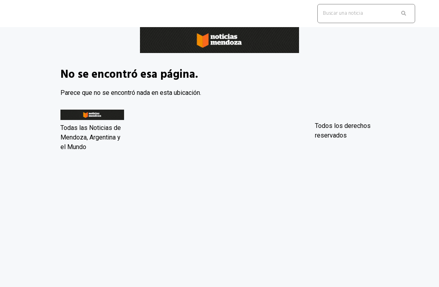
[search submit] (403, 13)
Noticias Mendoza (45, 59)
